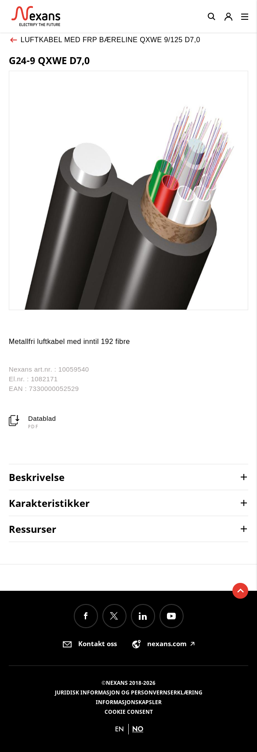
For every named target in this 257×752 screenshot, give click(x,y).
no (137, 729)
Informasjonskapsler (129, 702)
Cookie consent (129, 712)
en (119, 729)
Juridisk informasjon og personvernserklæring (129, 692)
